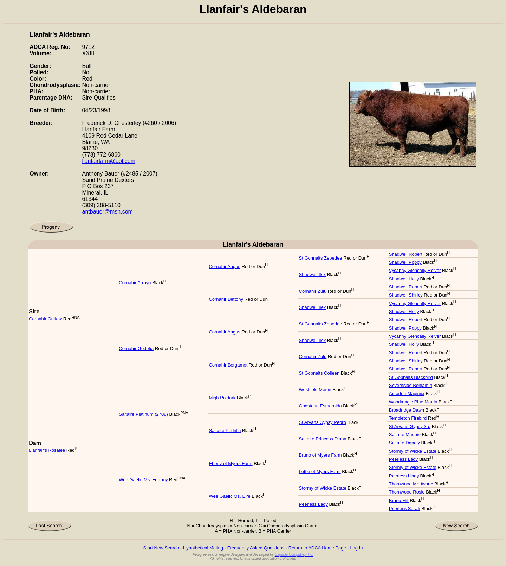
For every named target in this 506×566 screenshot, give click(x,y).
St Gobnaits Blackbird (411, 377)
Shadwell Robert (405, 254)
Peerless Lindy (404, 475)
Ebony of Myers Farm (230, 463)
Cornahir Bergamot (228, 365)
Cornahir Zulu (313, 291)
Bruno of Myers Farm (320, 455)
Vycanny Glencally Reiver (415, 270)
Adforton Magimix (406, 393)
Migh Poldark (222, 397)
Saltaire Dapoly (404, 442)
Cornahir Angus (224, 266)
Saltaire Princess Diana (322, 438)
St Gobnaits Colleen (319, 373)
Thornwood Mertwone (411, 483)
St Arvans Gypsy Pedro (322, 422)
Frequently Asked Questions (256, 548)
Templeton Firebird (408, 418)
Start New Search (161, 548)
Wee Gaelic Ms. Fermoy (143, 479)
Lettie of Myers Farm (320, 471)
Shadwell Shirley (406, 295)
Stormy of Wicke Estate (412, 451)
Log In (356, 548)
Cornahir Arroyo (135, 282)
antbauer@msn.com (107, 212)
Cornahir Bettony (226, 299)
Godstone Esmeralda (320, 405)
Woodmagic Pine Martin (413, 402)
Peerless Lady (403, 459)
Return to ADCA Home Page (317, 548)
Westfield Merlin (315, 389)
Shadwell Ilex (312, 274)
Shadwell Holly (404, 278)
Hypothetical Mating (203, 548)
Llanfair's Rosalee (47, 450)
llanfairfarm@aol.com (108, 161)
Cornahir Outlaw (45, 319)
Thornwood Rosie (407, 492)
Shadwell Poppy (405, 262)
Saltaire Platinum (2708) (143, 414)
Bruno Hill (399, 500)
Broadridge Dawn (406, 410)
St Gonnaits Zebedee (320, 258)
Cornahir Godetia (136, 348)
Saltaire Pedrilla (225, 430)
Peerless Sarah (404, 508)
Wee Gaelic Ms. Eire (229, 496)
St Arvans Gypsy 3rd (410, 426)
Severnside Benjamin (410, 385)
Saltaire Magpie (405, 434)
